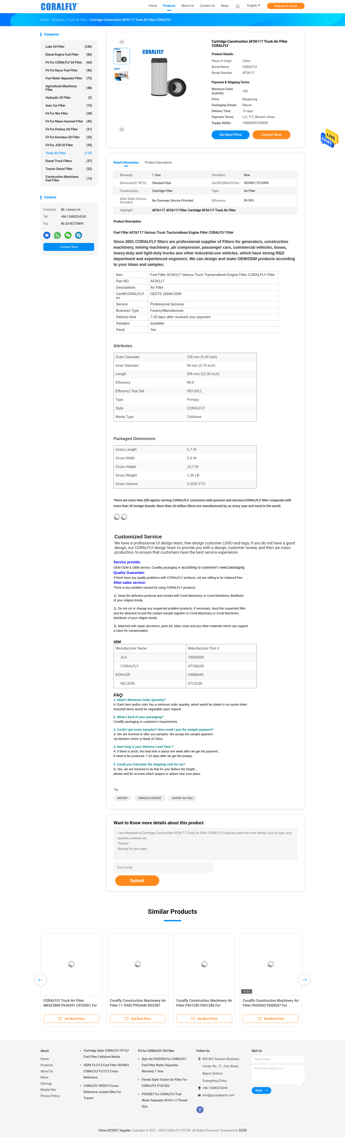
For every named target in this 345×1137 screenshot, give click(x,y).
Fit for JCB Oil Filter (69, 145)
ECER (243, 1130)
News (44, 1077)
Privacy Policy (49, 1096)
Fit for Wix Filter (69, 113)
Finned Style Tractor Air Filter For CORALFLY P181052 (164, 1083)
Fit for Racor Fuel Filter (69, 70)
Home (44, 1059)
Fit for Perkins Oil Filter (69, 129)
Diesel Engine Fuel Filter (69, 54)
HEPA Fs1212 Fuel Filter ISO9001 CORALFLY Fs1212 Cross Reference (106, 1071)
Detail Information (126, 162)
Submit (137, 880)
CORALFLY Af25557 (149, 798)
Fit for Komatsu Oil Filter (69, 137)
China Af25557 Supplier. (115, 1130)
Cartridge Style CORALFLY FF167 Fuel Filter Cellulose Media (106, 1054)
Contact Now (69, 247)
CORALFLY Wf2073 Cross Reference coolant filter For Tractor (102, 1092)
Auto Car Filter (69, 105)
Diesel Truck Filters (69, 161)
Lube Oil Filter (69, 46)
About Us (46, 1071)
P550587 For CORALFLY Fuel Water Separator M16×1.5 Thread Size (164, 1100)
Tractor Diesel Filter (69, 169)
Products (46, 1065)
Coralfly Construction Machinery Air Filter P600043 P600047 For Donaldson (271, 1005)
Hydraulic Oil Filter (69, 97)
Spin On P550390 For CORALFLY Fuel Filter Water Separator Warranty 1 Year (164, 1065)
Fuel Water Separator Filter (69, 78)
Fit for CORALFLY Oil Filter (69, 62)
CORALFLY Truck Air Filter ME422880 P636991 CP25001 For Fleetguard (70, 1005)
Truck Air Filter (69, 153)
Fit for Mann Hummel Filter (69, 121)
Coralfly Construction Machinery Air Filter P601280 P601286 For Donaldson (204, 1005)
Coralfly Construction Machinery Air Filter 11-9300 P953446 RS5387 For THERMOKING (138, 1005)
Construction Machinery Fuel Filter (69, 178)
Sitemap (46, 1083)
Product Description (158, 162)
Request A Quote (285, 6)
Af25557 (122, 798)
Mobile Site (48, 1089)
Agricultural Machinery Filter (69, 87)
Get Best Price (230, 135)
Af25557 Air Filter (182, 798)
